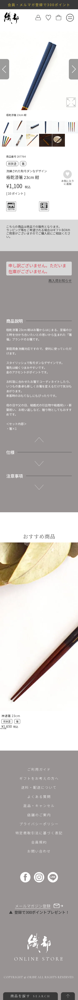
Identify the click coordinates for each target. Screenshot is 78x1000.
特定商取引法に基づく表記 (39, 832)
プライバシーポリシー (39, 823)
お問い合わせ (39, 851)
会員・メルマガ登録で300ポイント (39, 4)
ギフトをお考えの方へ (39, 778)
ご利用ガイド (39, 769)
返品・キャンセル (39, 805)
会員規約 (39, 842)
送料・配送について (39, 787)
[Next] (73, 69)
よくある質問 (39, 796)
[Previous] (4, 69)
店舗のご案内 (39, 814)
